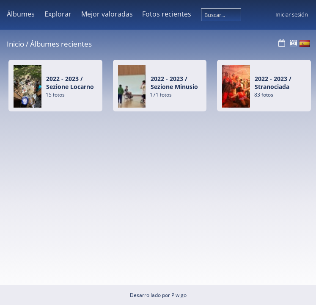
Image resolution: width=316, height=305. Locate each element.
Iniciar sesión (291, 14)
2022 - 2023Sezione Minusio (174, 83)
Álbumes (21, 14)
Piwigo (179, 295)
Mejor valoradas (107, 14)
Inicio (15, 44)
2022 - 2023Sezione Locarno (70, 83)
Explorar (57, 14)
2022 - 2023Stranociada (273, 83)
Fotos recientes (166, 14)
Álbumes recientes (61, 44)
